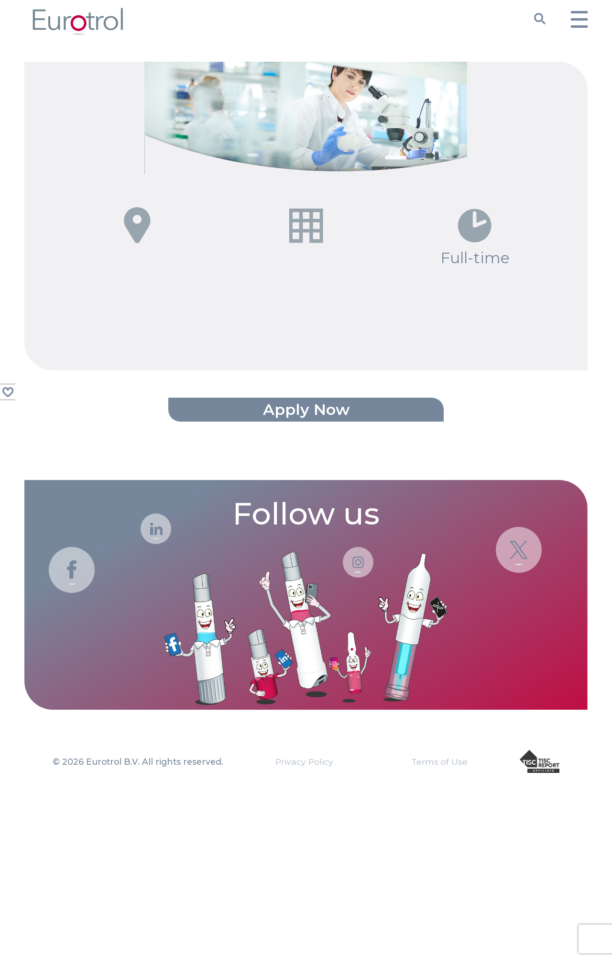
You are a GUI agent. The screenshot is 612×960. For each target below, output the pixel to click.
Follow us (306, 661)
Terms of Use (439, 908)
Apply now (306, 555)
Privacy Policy (304, 908)
